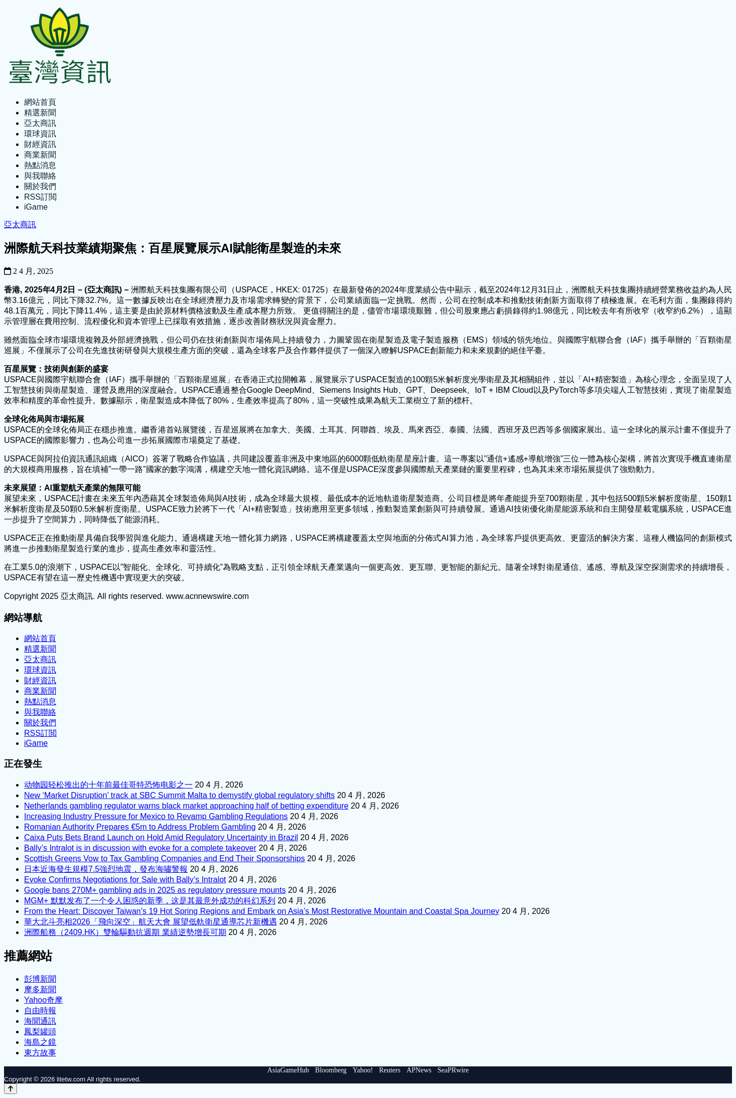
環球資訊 (40, 133)
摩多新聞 (40, 989)
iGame (36, 207)
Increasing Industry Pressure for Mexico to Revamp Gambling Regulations (156, 816)
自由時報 (40, 1010)
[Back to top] (10, 1088)
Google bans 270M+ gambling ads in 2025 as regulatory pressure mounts (155, 890)
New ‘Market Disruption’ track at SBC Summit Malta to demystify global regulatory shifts (179, 795)
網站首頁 (40, 102)
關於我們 (40, 186)
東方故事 (40, 1052)
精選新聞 (40, 112)
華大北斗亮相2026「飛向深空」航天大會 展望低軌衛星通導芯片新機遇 (150, 921)
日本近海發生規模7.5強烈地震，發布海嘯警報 (106, 869)
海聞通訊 (40, 1021)
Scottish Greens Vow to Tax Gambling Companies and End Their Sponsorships (164, 858)
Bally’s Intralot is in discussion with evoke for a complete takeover (140, 848)
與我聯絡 (40, 176)
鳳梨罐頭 (40, 1031)
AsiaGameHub (288, 1070)
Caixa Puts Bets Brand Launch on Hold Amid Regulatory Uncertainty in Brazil (161, 837)
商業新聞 (40, 154)
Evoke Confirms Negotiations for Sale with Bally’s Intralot (125, 879)
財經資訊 (40, 144)
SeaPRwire (453, 1070)
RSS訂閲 (40, 197)
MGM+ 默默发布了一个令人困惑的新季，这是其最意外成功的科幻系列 (149, 900)
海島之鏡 (40, 1042)
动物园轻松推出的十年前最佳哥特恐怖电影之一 (108, 784)
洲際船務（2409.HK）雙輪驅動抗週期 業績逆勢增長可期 (125, 932)
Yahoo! (363, 1070)
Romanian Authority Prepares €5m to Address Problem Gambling (140, 827)
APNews (418, 1070)
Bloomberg (331, 1070)
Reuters (389, 1070)
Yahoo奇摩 (43, 1000)
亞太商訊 (40, 123)
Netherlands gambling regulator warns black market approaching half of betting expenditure (186, 806)
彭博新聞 (40, 979)
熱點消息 (40, 165)
